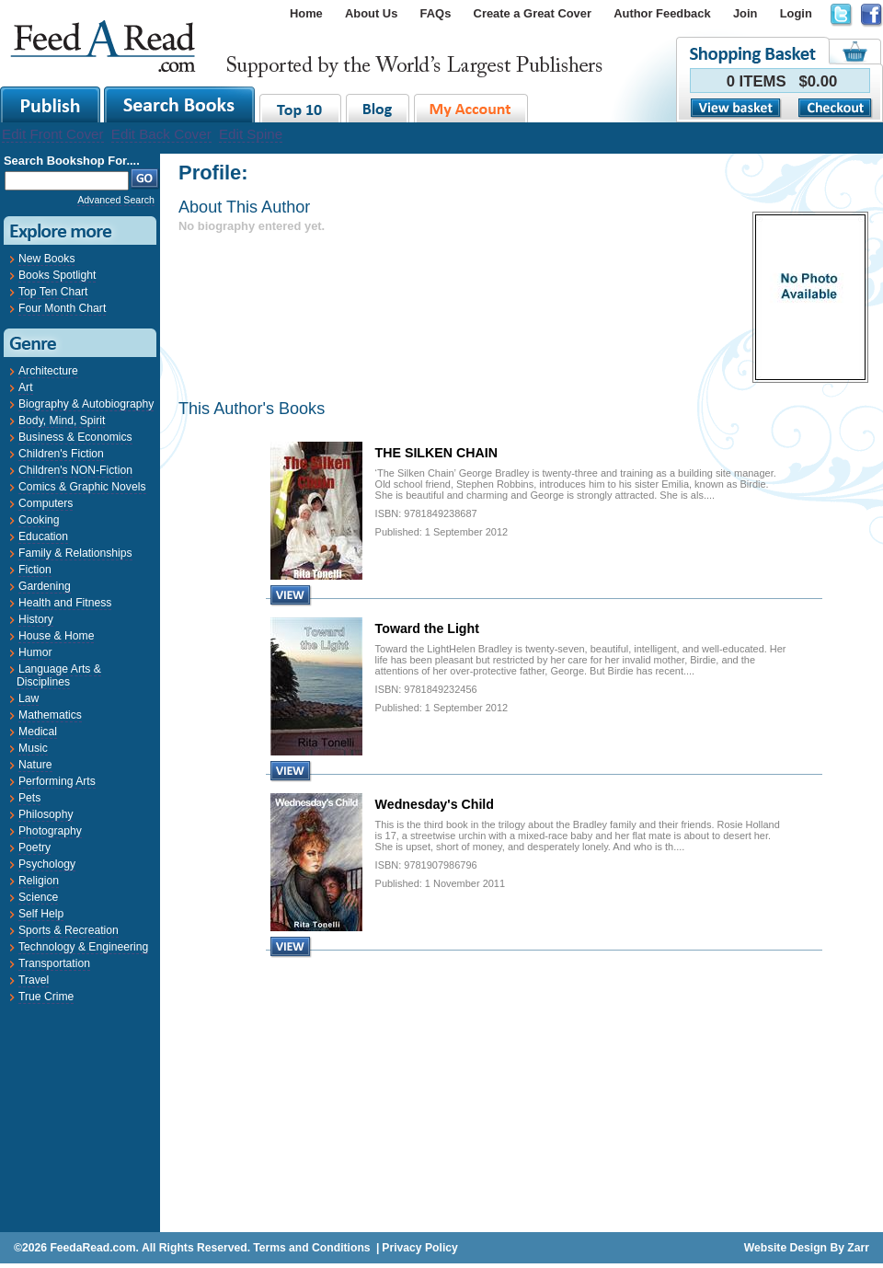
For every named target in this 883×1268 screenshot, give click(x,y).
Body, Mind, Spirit (61, 420)
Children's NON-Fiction (75, 470)
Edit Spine (250, 134)
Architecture (48, 370)
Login (796, 13)
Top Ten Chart (52, 291)
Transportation (54, 963)
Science (38, 897)
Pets (29, 797)
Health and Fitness (64, 602)
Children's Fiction (61, 453)
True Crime (46, 996)
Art (25, 387)
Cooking (39, 519)
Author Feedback (662, 13)
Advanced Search (116, 199)
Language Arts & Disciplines (59, 675)
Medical (37, 731)
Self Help (40, 913)
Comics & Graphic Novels (82, 486)
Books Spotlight (57, 275)
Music (33, 748)
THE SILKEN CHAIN (436, 452)
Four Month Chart (62, 308)
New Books (46, 258)
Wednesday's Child (434, 804)
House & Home (56, 635)
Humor (35, 652)
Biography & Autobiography (86, 404)
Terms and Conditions (311, 1247)
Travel (33, 980)
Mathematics (50, 715)
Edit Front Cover (53, 134)
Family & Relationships (75, 553)
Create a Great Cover (532, 13)
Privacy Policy (419, 1247)
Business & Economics (75, 437)
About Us (371, 13)
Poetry (34, 847)
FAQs (436, 13)
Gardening (44, 586)
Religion (38, 880)
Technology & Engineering (83, 946)
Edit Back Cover (161, 134)
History (35, 619)
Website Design (785, 1247)
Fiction (35, 569)
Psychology (46, 864)
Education (43, 536)
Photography (50, 830)
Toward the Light (427, 628)
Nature (35, 764)
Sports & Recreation (68, 930)
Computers (45, 503)
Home (306, 13)
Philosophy (45, 814)
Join (745, 13)
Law (28, 698)
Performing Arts (57, 781)
